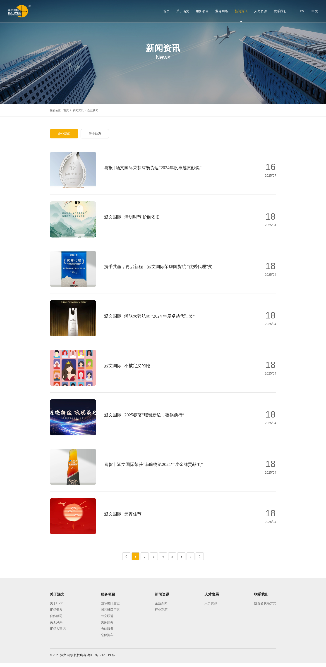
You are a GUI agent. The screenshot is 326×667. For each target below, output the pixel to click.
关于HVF (56, 607)
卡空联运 (107, 620)
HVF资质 (56, 613)
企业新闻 (92, 110)
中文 (315, 11)
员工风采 (56, 626)
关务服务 (107, 626)
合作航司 (56, 620)
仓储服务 (107, 632)
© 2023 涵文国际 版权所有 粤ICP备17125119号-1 (83, 659)
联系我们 (280, 11)
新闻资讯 (241, 11)
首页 (166, 11)
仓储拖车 (107, 639)
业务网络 (221, 11)
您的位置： (56, 110)
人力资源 (260, 11)
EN (302, 11)
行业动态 (95, 133)
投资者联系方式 (265, 607)
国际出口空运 (110, 607)
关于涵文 (182, 11)
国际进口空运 (110, 613)
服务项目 (202, 11)
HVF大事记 (58, 632)
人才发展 (211, 598)
